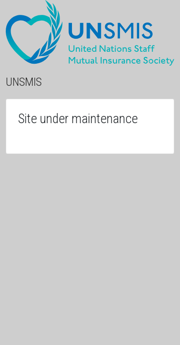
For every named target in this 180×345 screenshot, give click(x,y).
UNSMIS (24, 82)
